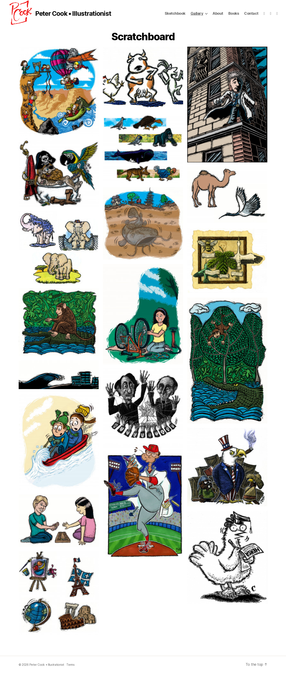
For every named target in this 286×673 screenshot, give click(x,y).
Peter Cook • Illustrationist (73, 13)
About (218, 13)
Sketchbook (175, 13)
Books (233, 13)
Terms (70, 664)
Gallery (197, 13)
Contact (251, 13)
